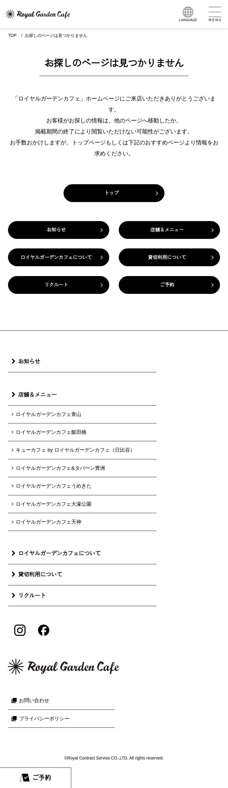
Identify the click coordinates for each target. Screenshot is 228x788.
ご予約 (167, 284)
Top (12, 35)
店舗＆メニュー (167, 229)
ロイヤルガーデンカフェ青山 (48, 414)
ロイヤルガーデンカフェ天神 (48, 522)
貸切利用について (167, 257)
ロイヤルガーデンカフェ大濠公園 (53, 504)
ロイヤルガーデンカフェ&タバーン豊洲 (60, 468)
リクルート (56, 284)
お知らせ (56, 229)
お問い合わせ (34, 700)
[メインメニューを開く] (214, 14)
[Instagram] (20, 630)
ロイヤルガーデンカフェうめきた (53, 486)
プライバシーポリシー (44, 718)
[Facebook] (44, 630)
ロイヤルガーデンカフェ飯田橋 (51, 432)
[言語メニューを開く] (188, 14)
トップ (111, 193)
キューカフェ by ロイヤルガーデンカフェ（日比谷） (75, 450)
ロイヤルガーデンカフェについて (56, 257)
